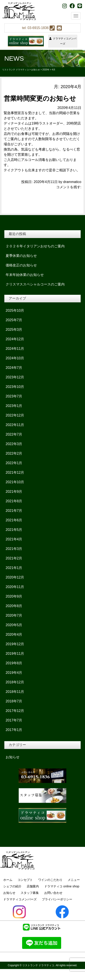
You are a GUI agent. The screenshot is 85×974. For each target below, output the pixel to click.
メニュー (74, 880)
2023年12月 (15, 377)
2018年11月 (15, 692)
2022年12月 (15, 415)
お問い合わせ (53, 893)
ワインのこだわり (50, 880)
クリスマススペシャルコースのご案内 (35, 284)
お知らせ (13, 757)
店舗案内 (33, 886)
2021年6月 (14, 520)
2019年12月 (15, 644)
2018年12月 (15, 682)
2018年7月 (14, 701)
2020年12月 (15, 577)
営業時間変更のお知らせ (40, 98)
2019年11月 (15, 653)
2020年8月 (14, 606)
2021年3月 (14, 549)
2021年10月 (15, 482)
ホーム (7, 880)
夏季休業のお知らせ (21, 256)
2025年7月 (14, 320)
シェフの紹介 (12, 886)
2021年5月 (14, 530)
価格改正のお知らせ (21, 265)
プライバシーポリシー (57, 899)
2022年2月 (14, 453)
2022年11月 (15, 425)
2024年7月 (14, 368)
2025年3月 (14, 329)
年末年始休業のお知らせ (25, 275)
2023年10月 (15, 387)
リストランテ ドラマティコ (38, 965)
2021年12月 (15, 472)
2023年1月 (14, 406)
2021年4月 (14, 539)
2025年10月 (15, 310)
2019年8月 (14, 663)
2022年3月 (14, 444)
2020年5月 (14, 625)
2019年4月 (14, 672)
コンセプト (25, 880)
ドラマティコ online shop (61, 886)
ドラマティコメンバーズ (62, 41)
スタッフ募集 (30, 893)
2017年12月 (15, 711)
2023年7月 (14, 396)
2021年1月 (14, 568)
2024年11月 (15, 348)
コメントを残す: (68, 187)
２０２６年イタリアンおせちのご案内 (35, 246)
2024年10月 (15, 358)
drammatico (72, 182)
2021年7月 (14, 510)
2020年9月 (14, 596)
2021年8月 (14, 501)
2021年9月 (14, 491)
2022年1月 (14, 463)
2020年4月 (14, 634)
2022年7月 (14, 434)
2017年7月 (14, 720)
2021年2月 (14, 558)
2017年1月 (14, 730)
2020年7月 (14, 615)
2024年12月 (15, 339)
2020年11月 (15, 587)
